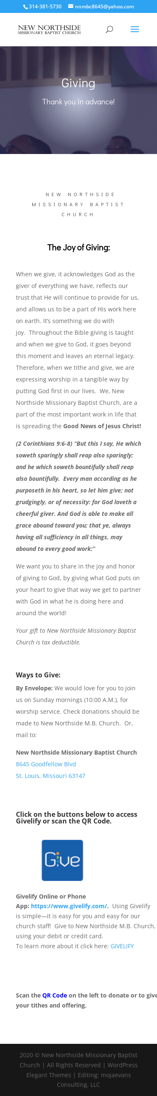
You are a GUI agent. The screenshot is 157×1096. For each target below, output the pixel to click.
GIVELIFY (122, 946)
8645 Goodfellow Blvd (46, 764)
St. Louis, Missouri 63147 (50, 776)
